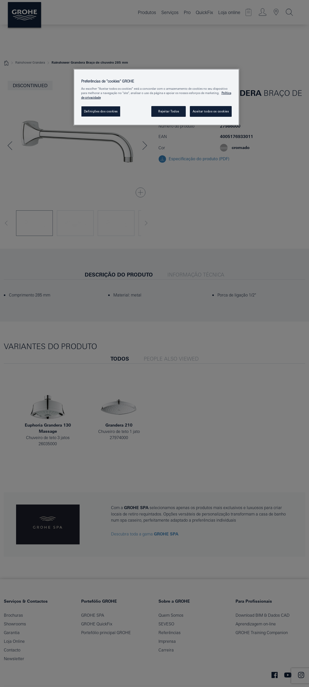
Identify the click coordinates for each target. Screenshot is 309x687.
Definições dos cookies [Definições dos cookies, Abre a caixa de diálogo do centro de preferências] (101, 111)
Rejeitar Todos (168, 111)
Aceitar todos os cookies (211, 111)
